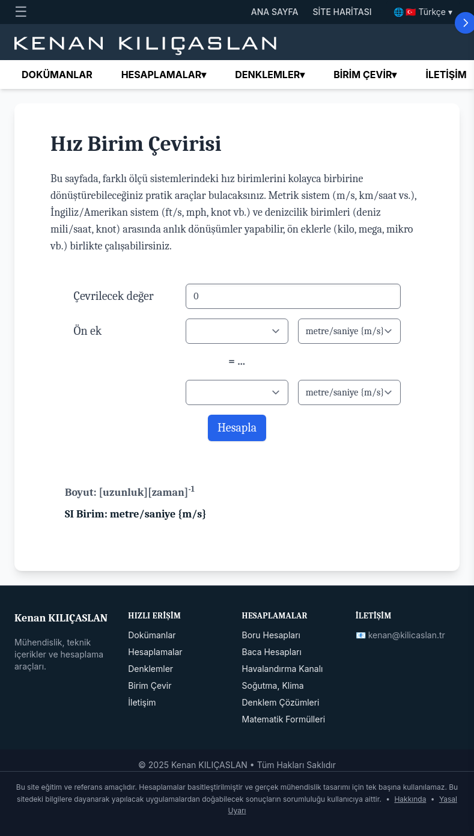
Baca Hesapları (272, 652)
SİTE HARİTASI (341, 12)
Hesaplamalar (164, 74)
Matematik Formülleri (284, 719)
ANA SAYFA (275, 12)
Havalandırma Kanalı (282, 669)
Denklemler (270, 74)
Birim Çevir (149, 685)
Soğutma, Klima (273, 685)
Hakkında (410, 799)
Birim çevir (365, 74)
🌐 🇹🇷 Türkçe (423, 12)
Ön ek (88, 331)
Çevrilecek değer (114, 296)
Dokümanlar (57, 75)
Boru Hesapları (271, 635)
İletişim (445, 75)
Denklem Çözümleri (281, 702)
